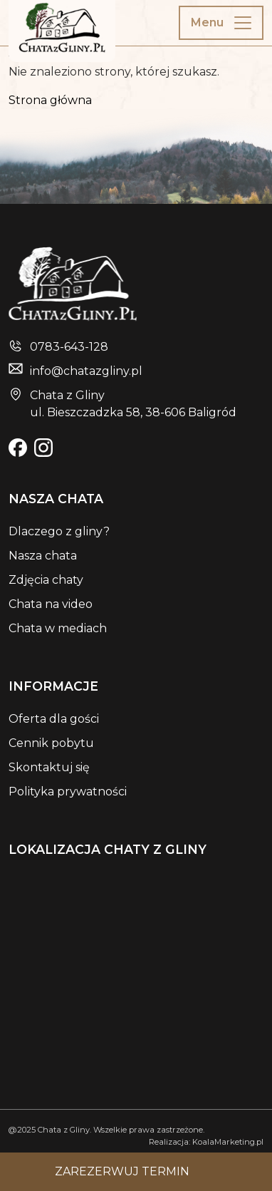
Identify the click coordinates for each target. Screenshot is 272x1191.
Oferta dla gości (54, 719)
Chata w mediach (58, 628)
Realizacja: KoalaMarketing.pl (206, 1142)
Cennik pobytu (51, 743)
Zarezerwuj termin (122, 1171)
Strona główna (50, 100)
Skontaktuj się (49, 767)
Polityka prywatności (68, 791)
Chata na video (51, 604)
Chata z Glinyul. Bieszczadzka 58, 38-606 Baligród (133, 403)
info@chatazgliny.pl (86, 371)
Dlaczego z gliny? (59, 531)
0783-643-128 (69, 347)
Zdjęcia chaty (46, 580)
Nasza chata (43, 555)
